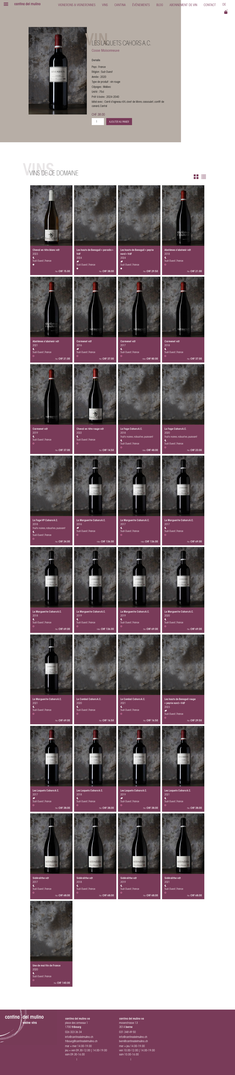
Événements (141, 5)
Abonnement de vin (183, 5)
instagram (70, 1059)
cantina (120, 5)
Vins (105, 5)
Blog (159, 5)
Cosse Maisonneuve (105, 51)
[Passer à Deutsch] (224, 5)
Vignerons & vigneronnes (76, 5)
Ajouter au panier (119, 122)
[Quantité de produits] (98, 121)
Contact (210, 5)
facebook (83, 1059)
